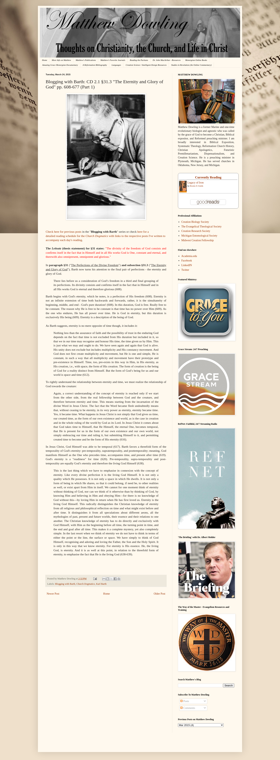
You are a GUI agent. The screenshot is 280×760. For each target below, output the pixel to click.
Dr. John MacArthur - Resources (166, 60)
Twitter (185, 269)
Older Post (159, 593)
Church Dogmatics (85, 584)
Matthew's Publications (86, 60)
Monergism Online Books (196, 60)
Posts (184, 701)
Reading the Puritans (139, 60)
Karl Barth (101, 584)
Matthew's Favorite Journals (113, 60)
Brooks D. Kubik (196, 186)
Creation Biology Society (195, 221)
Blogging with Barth (65, 584)
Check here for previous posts (63, 231)
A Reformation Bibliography (95, 65)
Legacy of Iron (195, 182)
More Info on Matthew (61, 60)
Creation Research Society (195, 231)
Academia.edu (189, 256)
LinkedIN (186, 265)
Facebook (186, 260)
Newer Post (53, 593)
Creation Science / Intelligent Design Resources (146, 65)
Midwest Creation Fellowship (197, 240)
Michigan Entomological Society (199, 235)
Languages (116, 65)
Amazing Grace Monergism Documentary (60, 65)
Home (44, 60)
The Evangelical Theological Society (201, 226)
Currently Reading (208, 177)
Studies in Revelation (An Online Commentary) (191, 65)
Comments (187, 708)
